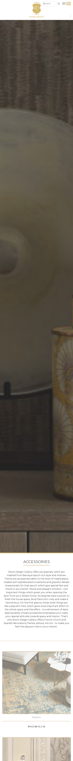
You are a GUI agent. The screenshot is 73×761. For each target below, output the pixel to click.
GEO (64, 3)
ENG (68, 3)
